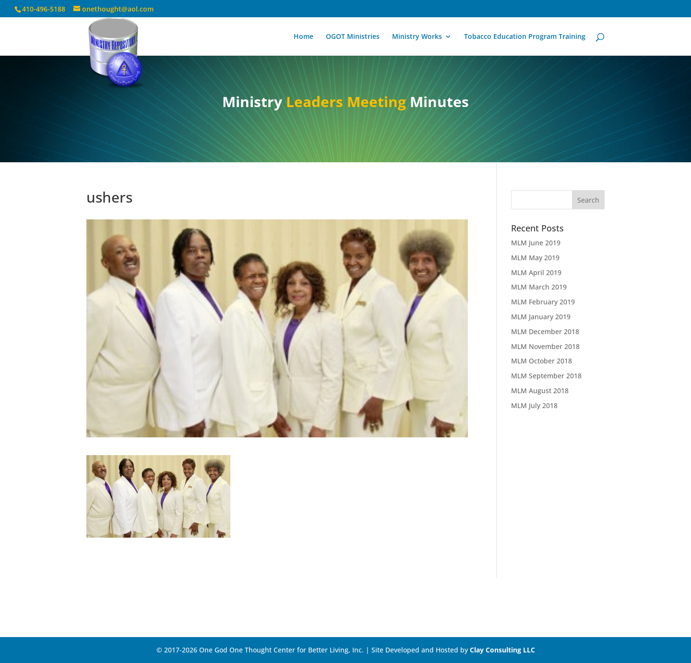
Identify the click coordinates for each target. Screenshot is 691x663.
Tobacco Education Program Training (524, 37)
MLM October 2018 (541, 360)
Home (303, 37)
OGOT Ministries (353, 37)
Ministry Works (417, 37)
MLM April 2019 (536, 272)
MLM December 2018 (545, 331)
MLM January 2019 (541, 316)
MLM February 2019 (543, 301)
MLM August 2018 (540, 390)
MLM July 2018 (534, 405)
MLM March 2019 (539, 286)
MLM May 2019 (535, 257)
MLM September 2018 (546, 375)
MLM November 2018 (545, 346)
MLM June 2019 (535, 242)
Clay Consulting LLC (502, 649)
